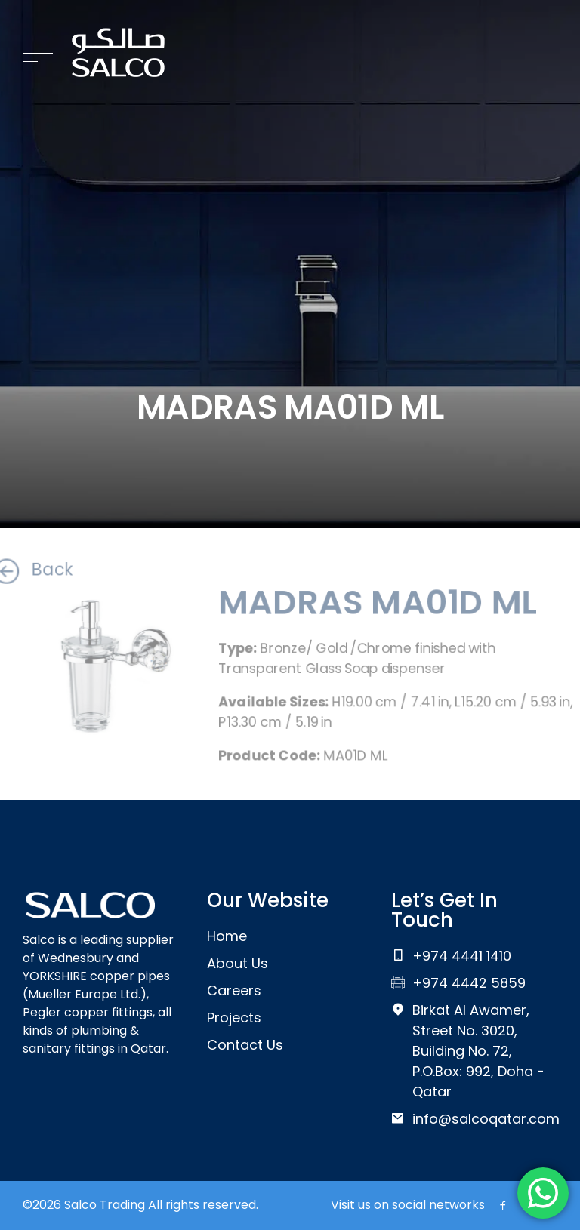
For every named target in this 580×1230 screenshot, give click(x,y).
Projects (234, 1017)
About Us (237, 963)
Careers (234, 990)
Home (227, 936)
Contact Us (245, 1044)
